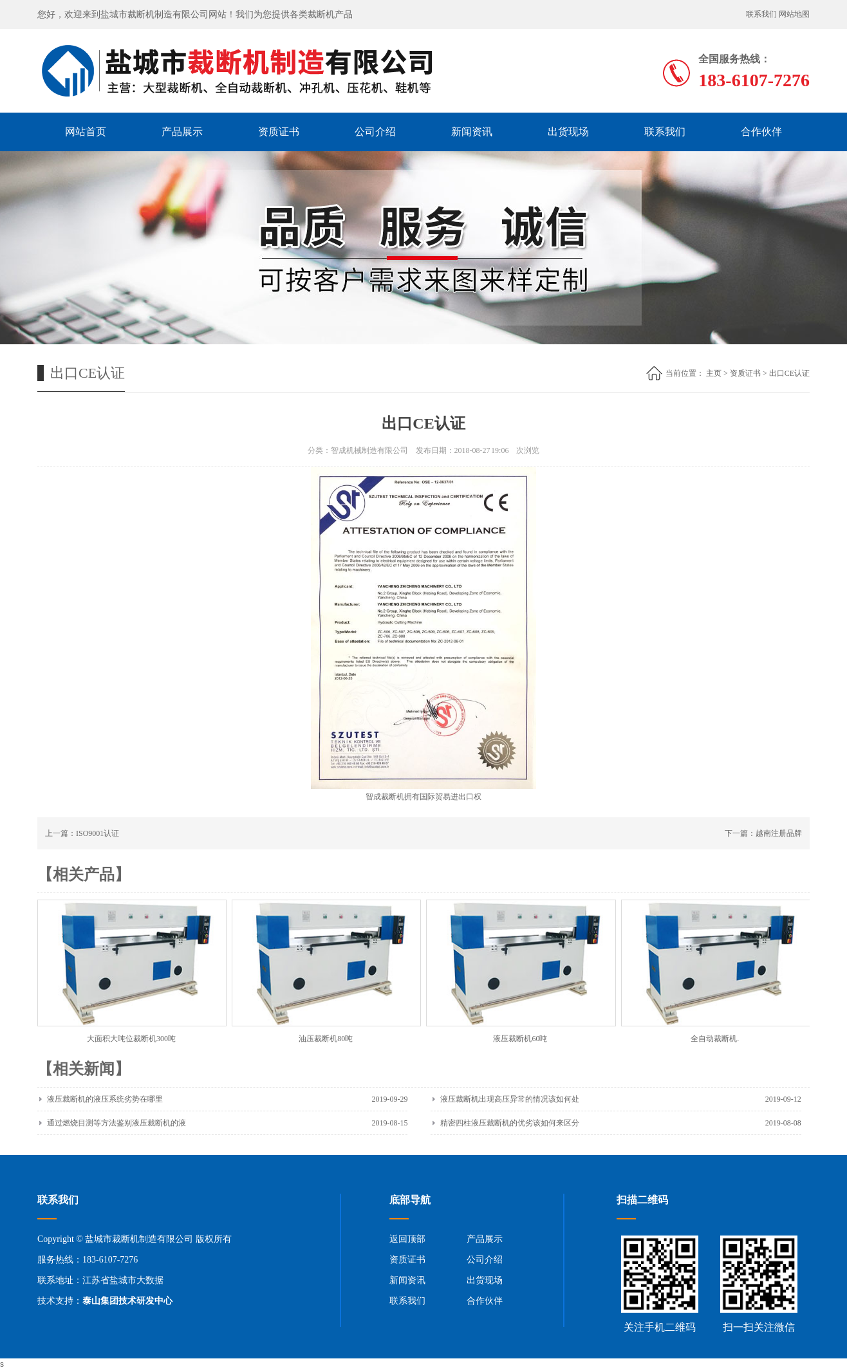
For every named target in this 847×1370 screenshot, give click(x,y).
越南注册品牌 (779, 833)
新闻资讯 (471, 131)
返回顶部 (407, 1239)
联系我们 (761, 14)
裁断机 (392, 796)
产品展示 (182, 131)
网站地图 (794, 14)
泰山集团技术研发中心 (127, 1301)
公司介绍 (375, 131)
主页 (713, 373)
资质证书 (278, 131)
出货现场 (568, 131)
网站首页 (85, 131)
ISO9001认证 (97, 833)
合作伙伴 (761, 131)
